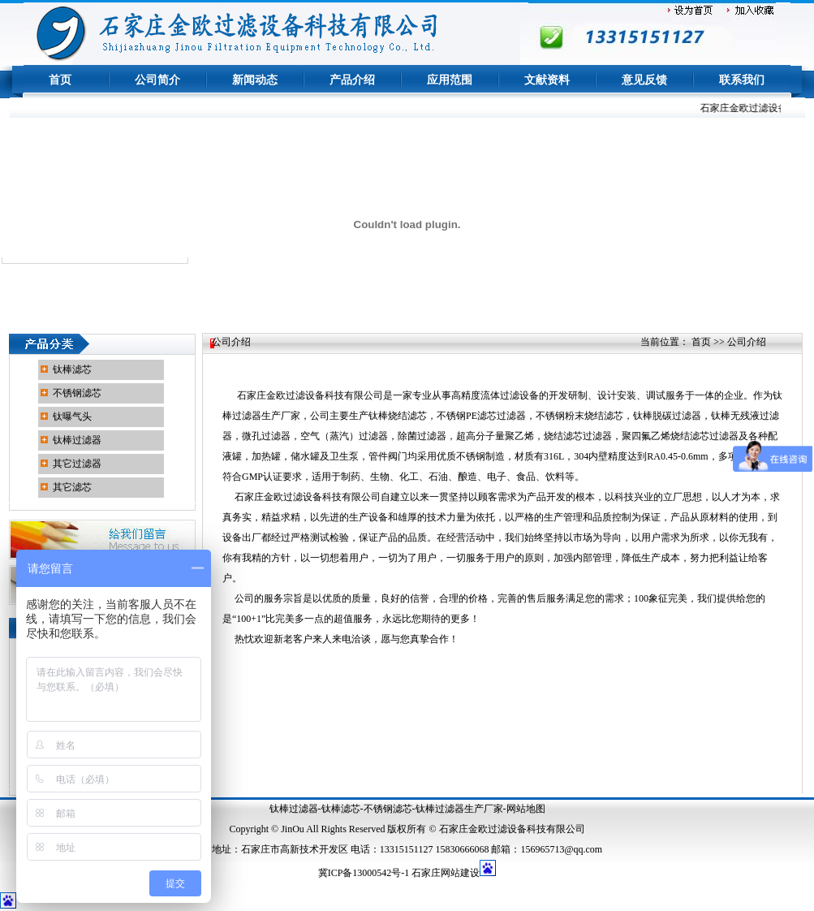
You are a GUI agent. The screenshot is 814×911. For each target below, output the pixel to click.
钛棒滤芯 (72, 369)
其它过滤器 (77, 463)
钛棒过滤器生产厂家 (459, 808)
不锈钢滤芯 (77, 393)
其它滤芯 (72, 487)
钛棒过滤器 (77, 440)
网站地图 (525, 808)
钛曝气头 (72, 416)
